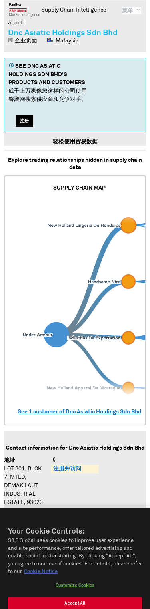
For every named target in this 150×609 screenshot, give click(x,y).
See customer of (79, 412)
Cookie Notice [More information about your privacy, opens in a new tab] (41, 576)
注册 (24, 121)
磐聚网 (24, 9)
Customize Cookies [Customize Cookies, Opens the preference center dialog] (75, 589)
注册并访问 (67, 469)
